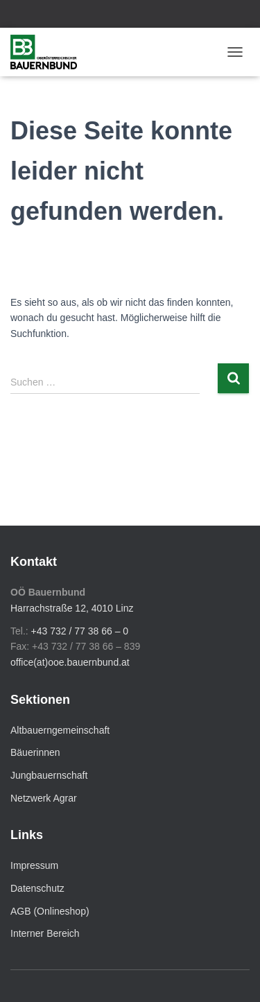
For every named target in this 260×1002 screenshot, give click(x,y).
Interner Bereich (45, 933)
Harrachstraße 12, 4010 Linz (71, 608)
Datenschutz (37, 888)
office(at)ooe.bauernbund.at (70, 662)
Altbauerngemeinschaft (60, 730)
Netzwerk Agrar (43, 798)
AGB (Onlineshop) (49, 911)
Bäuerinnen (35, 752)
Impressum (34, 865)
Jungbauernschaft (48, 775)
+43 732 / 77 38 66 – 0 (80, 631)
